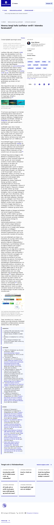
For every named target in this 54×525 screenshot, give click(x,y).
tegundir (37, 61)
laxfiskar (30, 61)
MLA (35, 78)
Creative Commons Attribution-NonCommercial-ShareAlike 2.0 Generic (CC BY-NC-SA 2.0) (12, 425)
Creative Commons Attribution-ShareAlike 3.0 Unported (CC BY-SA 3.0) (13, 449)
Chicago (29, 78)
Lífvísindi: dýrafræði (28, 10)
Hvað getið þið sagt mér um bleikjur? (13, 380)
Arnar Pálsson (35, 42)
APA (32, 78)
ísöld (21, 52)
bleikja (22, 71)
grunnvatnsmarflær (19, 66)
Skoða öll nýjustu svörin (44, 465)
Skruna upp (5, 520)
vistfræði (35, 65)
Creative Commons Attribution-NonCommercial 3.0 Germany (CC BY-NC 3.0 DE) (12, 437)
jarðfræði (38, 68)
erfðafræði (4, 120)
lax (7, 73)
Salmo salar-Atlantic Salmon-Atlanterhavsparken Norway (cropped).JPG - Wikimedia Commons (12, 444)
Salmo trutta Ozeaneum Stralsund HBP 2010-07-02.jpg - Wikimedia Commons (13, 431)
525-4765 (21, 513)
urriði (2, 73)
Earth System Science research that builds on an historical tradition (13, 384)
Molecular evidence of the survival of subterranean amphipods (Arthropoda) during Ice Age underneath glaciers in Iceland (13, 363)
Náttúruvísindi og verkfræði (16, 10)
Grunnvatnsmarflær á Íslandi (11, 353)
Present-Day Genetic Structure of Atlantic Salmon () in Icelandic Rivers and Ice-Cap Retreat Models (13, 398)
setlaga (19, 143)
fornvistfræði (44, 65)
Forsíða (5, 10)
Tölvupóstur (32, 513)
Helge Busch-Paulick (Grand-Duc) (13, 433)
